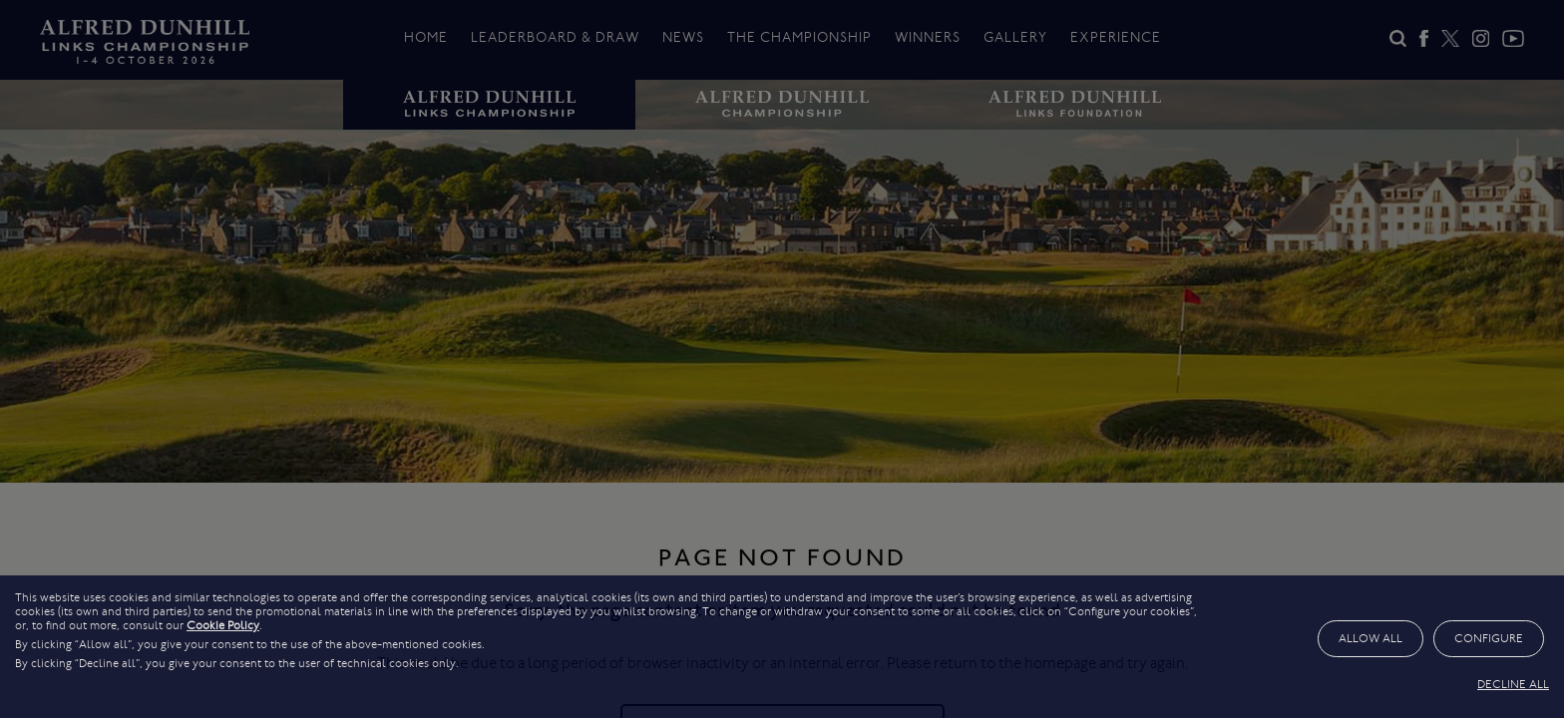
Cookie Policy (223, 625)
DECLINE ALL (1513, 684)
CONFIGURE (1488, 638)
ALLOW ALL (1370, 638)
